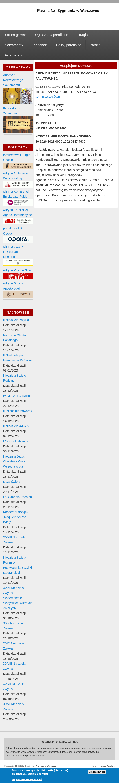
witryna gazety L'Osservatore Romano (13, 251)
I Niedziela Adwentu (16, 441)
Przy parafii (13, 55)
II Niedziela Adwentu (17, 426)
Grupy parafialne (68, 45)
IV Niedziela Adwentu (17, 395)
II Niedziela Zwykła (16, 320)
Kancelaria (40, 45)
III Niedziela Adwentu (17, 411)
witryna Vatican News (18, 270)
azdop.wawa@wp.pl (49, 96)
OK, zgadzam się (97, 772)
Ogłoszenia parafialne (51, 35)
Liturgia (82, 35)
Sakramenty (14, 45)
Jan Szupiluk (109, 766)
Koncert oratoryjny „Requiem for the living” (15, 517)
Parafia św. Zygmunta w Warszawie (40, 766)
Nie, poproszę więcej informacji (27, 780)
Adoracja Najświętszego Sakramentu (13, 80)
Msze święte (11, 481)
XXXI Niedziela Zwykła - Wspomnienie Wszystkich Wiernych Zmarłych (17, 598)
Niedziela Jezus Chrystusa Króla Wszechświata (14, 461)
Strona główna (16, 35)
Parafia (95, 45)
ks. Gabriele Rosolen (17, 497)
